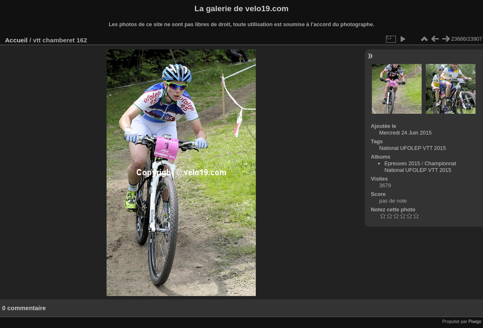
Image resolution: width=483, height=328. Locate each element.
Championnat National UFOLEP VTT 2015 (420, 166)
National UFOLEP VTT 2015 (412, 148)
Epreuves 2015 (402, 163)
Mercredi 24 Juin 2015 (405, 133)
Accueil (16, 40)
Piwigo (474, 321)
